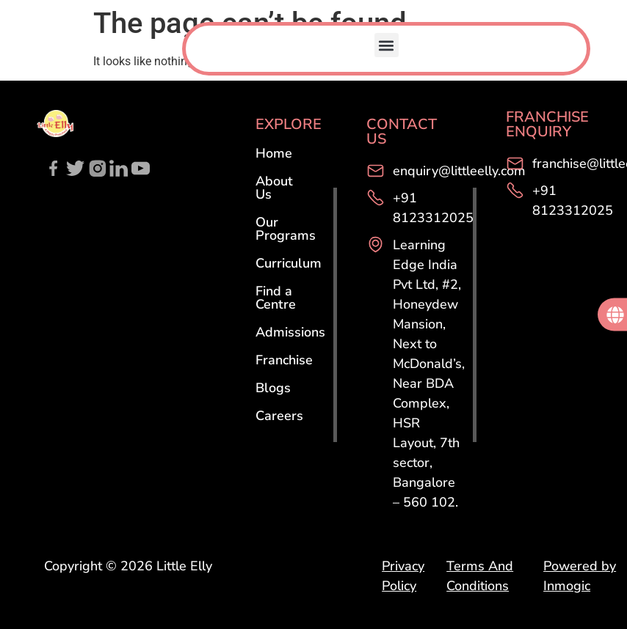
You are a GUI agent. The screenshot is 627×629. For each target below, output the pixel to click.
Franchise (284, 360)
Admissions (290, 332)
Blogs (273, 388)
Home (273, 153)
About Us (274, 187)
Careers (279, 415)
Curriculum (288, 263)
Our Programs (285, 228)
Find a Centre (275, 297)
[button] (386, 45)
